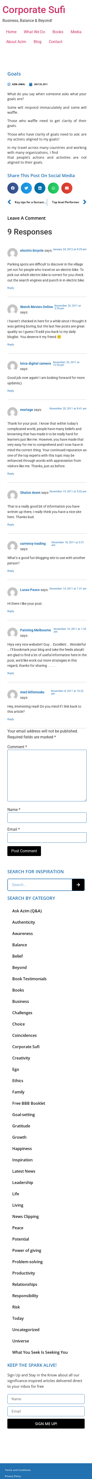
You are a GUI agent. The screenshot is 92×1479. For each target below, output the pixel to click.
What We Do (34, 32)
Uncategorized (25, 1329)
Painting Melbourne (35, 630)
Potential (20, 1239)
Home (11, 32)
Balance (19, 945)
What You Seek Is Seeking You (40, 1352)
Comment (17, 747)
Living (17, 1205)
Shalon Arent (30, 493)
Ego (15, 1069)
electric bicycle (32, 251)
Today (18, 1318)
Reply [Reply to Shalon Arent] (10, 524)
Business (20, 1001)
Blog (37, 41)
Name (13, 810)
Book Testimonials (29, 978)
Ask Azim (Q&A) (27, 911)
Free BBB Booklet (28, 1103)
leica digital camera (35, 363)
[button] (12, 188)
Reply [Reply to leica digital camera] (10, 390)
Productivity (23, 1273)
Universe (20, 1341)
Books (58, 32)
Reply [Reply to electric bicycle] (10, 288)
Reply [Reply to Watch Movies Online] (10, 344)
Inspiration (22, 1160)
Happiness (22, 1148)
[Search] (78, 885)
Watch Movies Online (36, 307)
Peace (17, 1227)
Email (13, 829)
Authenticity (23, 922)
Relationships (24, 1284)
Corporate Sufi (33, 10)
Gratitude (21, 1126)
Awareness (22, 933)
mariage (26, 410)
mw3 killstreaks (32, 692)
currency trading (33, 544)
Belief (17, 956)
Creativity (21, 1058)
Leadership (22, 1182)
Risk (16, 1307)
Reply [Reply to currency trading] (10, 571)
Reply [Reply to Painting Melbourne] (10, 673)
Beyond (19, 967)
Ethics (17, 1080)
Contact (55, 41)
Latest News (23, 1171)
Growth (19, 1137)
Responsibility (25, 1295)
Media (76, 32)
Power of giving (26, 1250)
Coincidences (24, 1035)
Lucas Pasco (30, 590)
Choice (18, 1024)
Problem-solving (27, 1261)
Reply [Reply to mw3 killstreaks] (10, 719)
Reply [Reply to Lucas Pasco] (10, 611)
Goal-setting (23, 1114)
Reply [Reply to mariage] (10, 473)
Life (15, 1194)
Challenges (22, 1012)
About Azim (16, 41)
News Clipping (25, 1216)
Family (18, 1092)
